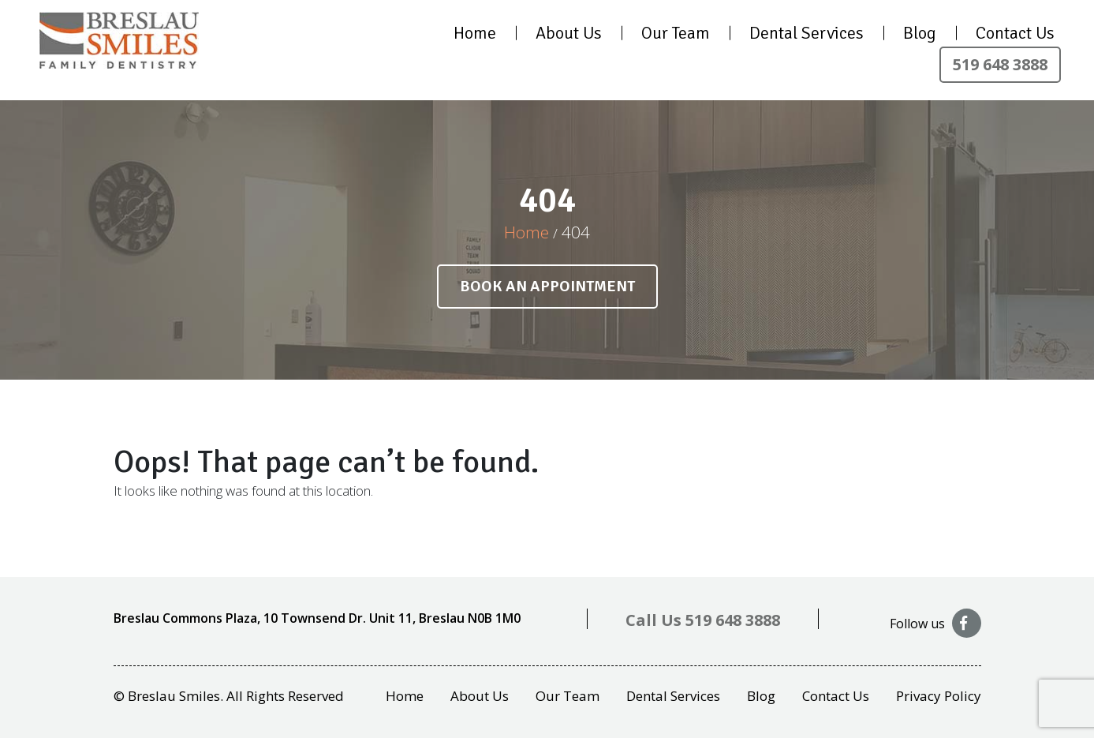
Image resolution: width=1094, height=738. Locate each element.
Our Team (675, 32)
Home (475, 32)
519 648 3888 (1000, 64)
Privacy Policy (938, 696)
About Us (569, 32)
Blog (919, 32)
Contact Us (1015, 32)
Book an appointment (547, 286)
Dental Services (806, 32)
